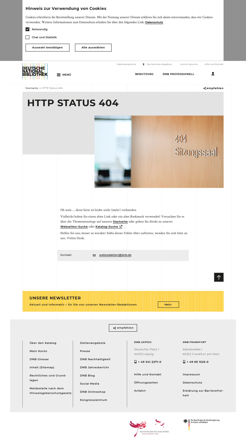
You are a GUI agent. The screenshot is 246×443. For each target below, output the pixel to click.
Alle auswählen (93, 47)
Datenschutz (154, 22)
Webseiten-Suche (74, 226)
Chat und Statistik (44, 37)
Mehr (168, 303)
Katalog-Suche (107, 226)
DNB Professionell (178, 74)
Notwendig (40, 29)
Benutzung (144, 74)
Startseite (32, 88)
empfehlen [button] (215, 88)
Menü (66, 74)
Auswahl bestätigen (47, 47)
